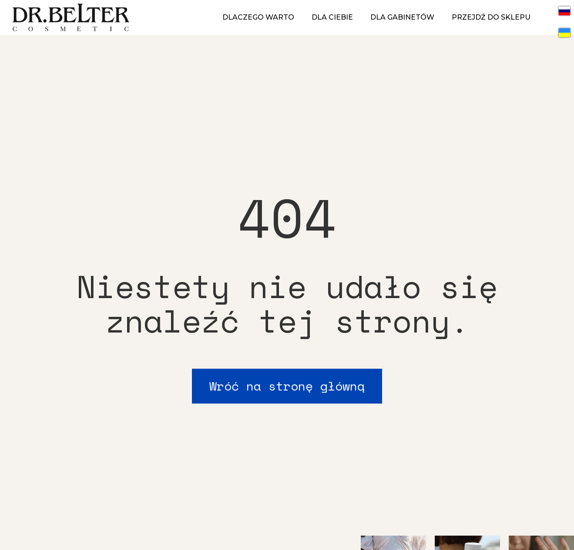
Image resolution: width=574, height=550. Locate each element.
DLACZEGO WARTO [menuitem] (258, 17)
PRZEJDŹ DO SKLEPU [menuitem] (491, 17)
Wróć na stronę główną (287, 386)
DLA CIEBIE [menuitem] (332, 17)
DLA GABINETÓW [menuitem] (402, 17)
